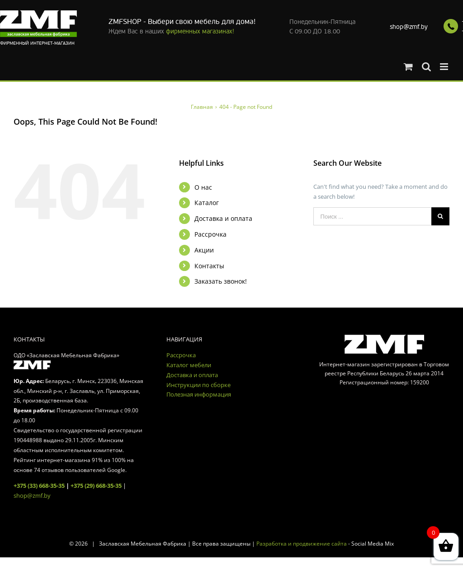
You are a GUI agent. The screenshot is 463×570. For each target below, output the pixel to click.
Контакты (209, 266)
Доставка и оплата (223, 218)
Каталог (206, 202)
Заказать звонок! (220, 281)
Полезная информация (198, 394)
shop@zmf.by (409, 27)
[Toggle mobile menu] (444, 66)
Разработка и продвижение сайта (301, 543)
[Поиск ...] (372, 216)
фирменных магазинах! (200, 31)
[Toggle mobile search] (426, 66)
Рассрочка (210, 234)
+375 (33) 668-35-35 (39, 485)
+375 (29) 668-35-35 (96, 485)
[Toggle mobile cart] (408, 66)
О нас (203, 187)
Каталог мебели (188, 365)
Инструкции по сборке (198, 385)
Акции (204, 250)
